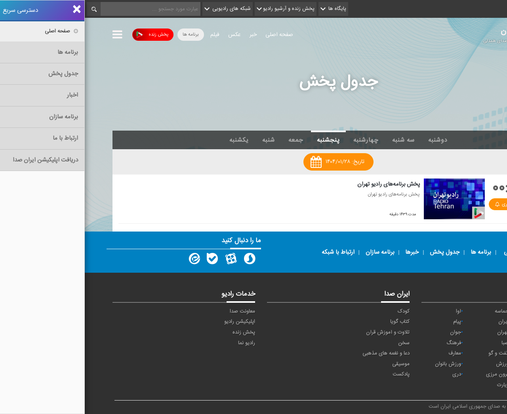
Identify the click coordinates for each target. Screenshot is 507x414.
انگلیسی (462, 385)
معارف (370, 353)
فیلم (130, 35)
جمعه (211, 140)
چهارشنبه (281, 140)
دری (372, 374)
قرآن (466, 353)
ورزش (417, 364)
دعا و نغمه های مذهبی (301, 353)
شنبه (183, 140)
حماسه (417, 311)
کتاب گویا (315, 321)
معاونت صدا (157, 311)
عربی (466, 374)
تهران (418, 332)
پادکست (316, 374)
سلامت (463, 343)
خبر (168, 35)
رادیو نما (161, 343)
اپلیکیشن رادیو (154, 321)
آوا (373, 311)
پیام (372, 321)
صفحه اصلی (194, 35)
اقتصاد (464, 321)
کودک (319, 311)
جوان (370, 332)
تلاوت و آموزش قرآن (303, 332)
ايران (419, 321)
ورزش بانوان (363, 364)
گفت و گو (414, 353)
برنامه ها (106, 34)
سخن (319, 343)
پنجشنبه (243, 140)
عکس (149, 35)
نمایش (464, 364)
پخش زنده (67, 34)
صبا (420, 343)
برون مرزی (412, 374)
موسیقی (316, 364)
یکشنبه (154, 140)
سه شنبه (318, 140)
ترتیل (465, 332)
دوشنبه (353, 140)
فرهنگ (369, 343)
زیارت (418, 385)
